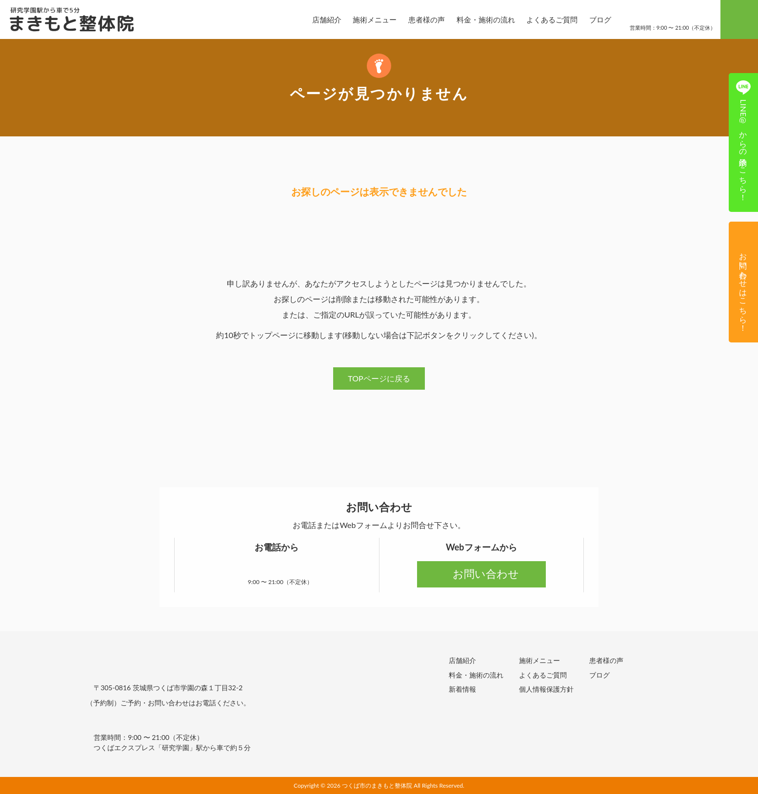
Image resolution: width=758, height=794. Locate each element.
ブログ (592, 19)
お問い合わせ (481, 573)
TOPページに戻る (379, 378)
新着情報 (462, 688)
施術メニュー (367, 19)
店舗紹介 (318, 19)
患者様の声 (418, 19)
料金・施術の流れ (477, 19)
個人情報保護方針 (546, 688)
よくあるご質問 (543, 19)
